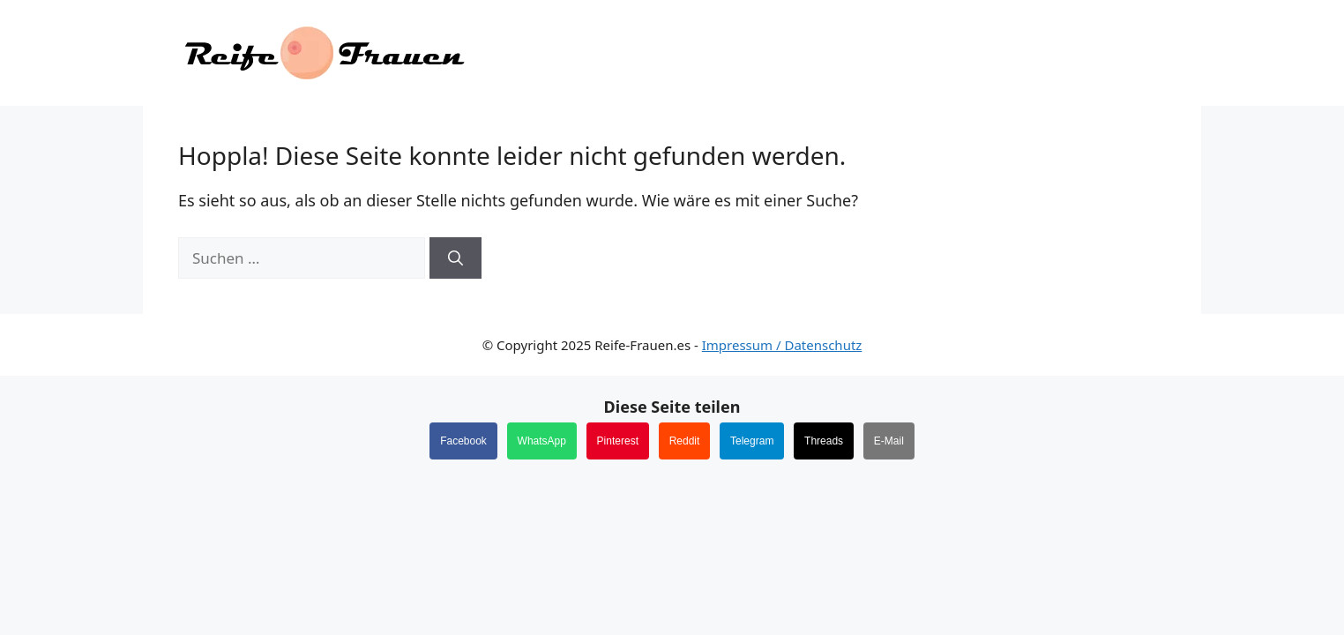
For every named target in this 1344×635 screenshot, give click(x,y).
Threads (823, 441)
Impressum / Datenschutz (782, 345)
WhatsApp (542, 441)
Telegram (751, 441)
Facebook (463, 441)
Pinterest (617, 441)
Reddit (684, 441)
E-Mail (889, 441)
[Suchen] (455, 258)
